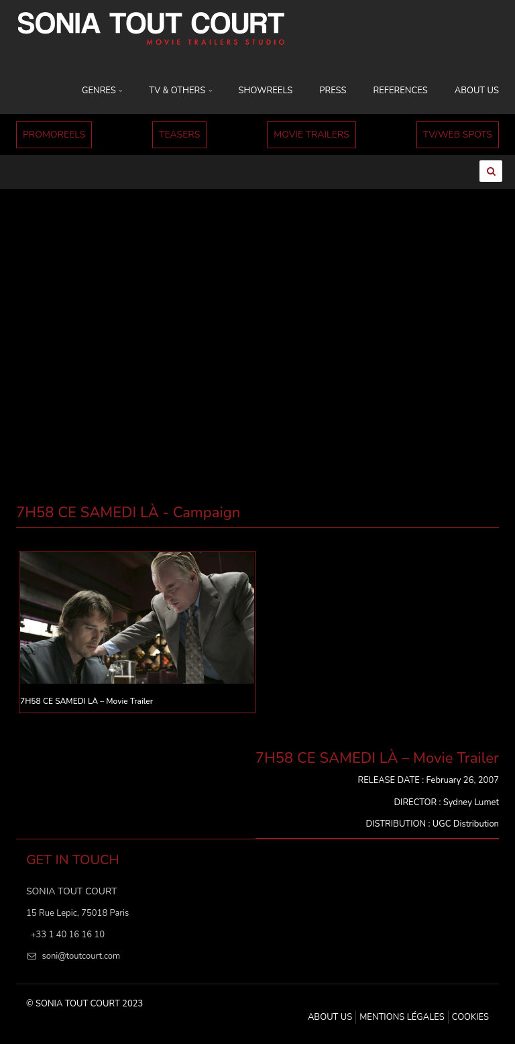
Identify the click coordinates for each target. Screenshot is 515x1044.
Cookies (470, 1017)
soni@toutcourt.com (81, 956)
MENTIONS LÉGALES (401, 1017)
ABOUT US (477, 91)
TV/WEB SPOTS (457, 134)
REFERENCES (401, 91)
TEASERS (179, 134)
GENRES (102, 91)
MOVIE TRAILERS (311, 134)
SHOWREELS (266, 91)
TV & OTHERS (180, 91)
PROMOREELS (54, 134)
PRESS (332, 91)
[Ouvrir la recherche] (490, 171)
